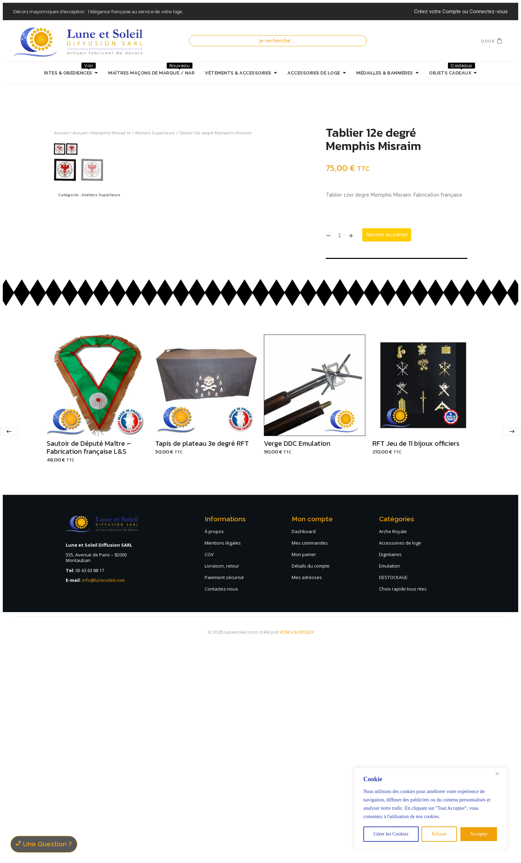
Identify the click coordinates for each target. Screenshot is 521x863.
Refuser (439, 834)
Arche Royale (393, 747)
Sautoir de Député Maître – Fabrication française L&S (89, 664)
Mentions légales (223, 759)
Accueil (61, 132)
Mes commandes (310, 759)
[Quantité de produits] (339, 235)
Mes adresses (307, 793)
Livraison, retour (222, 782)
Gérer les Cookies (390, 834)
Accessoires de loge (400, 759)
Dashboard (304, 747)
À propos (214, 747)
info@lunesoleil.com (103, 796)
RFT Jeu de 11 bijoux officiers (415, 660)
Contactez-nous (221, 805)
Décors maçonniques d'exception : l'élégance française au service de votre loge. (98, 11)
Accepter (479, 834)
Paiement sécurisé (224, 793)
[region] (430, 808)
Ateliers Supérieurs (155, 132)
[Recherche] (279, 40)
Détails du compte (311, 782)
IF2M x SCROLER (297, 848)
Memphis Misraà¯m (111, 132)
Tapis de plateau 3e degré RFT (202, 660)
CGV (209, 770)
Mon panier (304, 770)
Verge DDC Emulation (297, 660)
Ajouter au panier (387, 234)
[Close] (500, 773)
